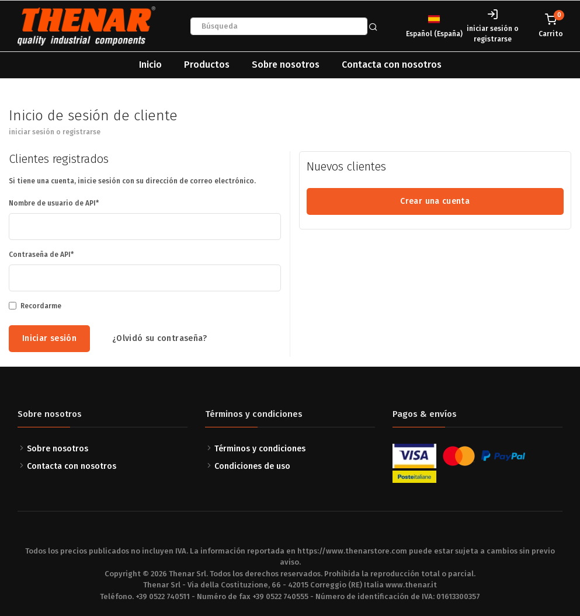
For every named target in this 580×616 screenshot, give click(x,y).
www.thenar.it (411, 584)
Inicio (150, 64)
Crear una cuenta (435, 201)
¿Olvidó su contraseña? (159, 338)
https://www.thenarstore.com (352, 551)
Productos (207, 64)
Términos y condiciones (259, 449)
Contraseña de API (40, 254)
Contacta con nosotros (392, 64)
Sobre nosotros (285, 64)
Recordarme (40, 306)
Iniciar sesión (49, 338)
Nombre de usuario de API (52, 203)
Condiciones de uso (252, 466)
